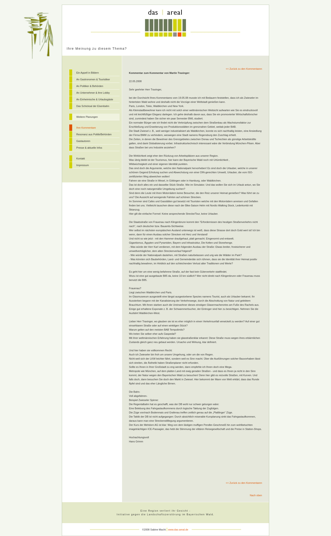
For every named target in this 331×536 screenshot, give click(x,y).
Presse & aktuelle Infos (89, 147)
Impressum (82, 165)
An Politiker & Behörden (89, 86)
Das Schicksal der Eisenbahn (92, 106)
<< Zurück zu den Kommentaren (244, 68)
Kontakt (80, 158)
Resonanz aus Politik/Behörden (93, 134)
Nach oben (256, 495)
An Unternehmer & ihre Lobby (93, 92)
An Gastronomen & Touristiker (93, 79)
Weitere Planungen (87, 116)
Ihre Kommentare (86, 127)
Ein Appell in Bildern (87, 72)
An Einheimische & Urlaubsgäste (94, 99)
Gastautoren (83, 141)
